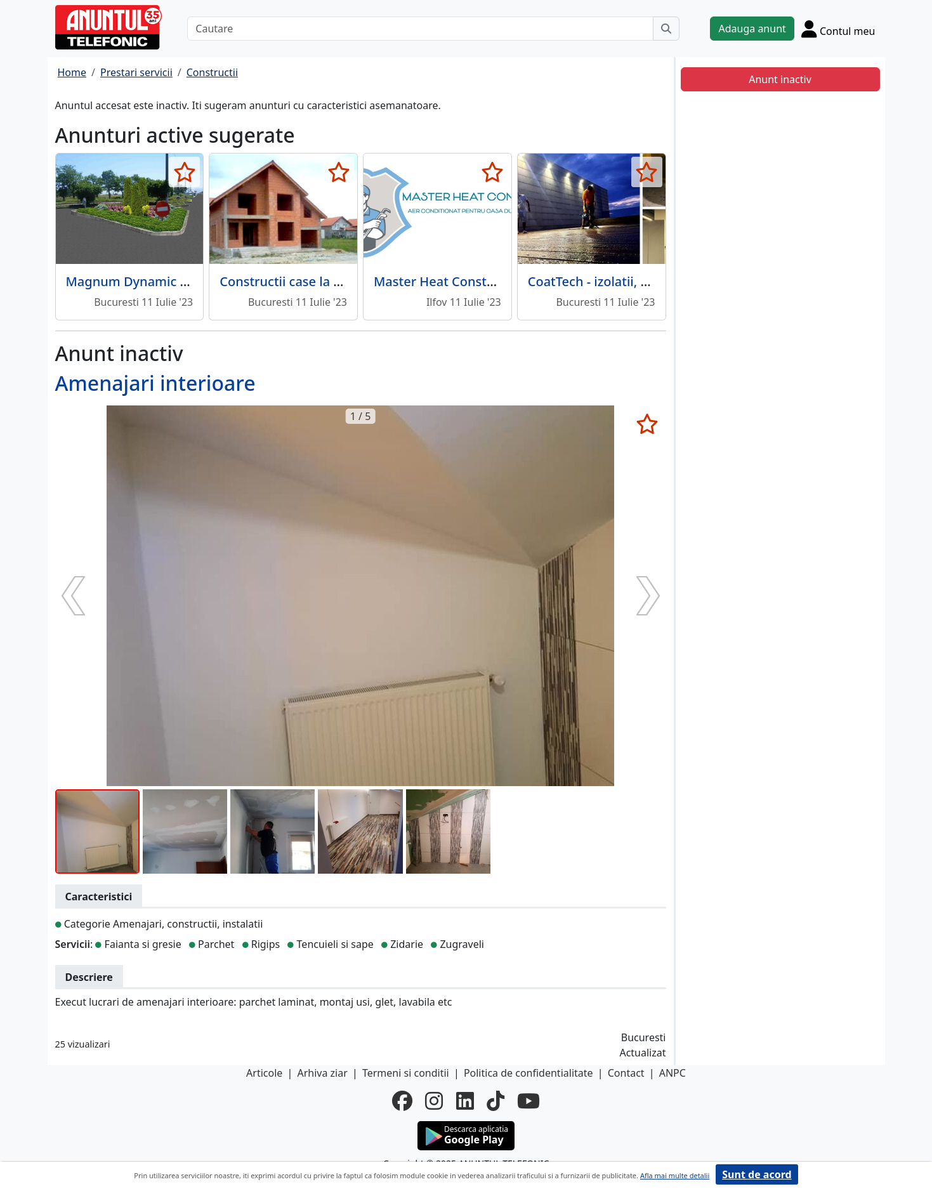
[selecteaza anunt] (184, 172)
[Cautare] (420, 28)
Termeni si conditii (405, 1073)
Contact (626, 1073)
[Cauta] (666, 28)
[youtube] (528, 1101)
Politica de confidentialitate (528, 1073)
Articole (264, 1073)
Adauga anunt (751, 29)
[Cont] (838, 28)
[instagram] (434, 1101)
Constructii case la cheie (292, 281)
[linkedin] (465, 1101)
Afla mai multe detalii (674, 1175)
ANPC (672, 1073)
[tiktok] (495, 1101)
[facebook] (402, 1101)
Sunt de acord (756, 1174)
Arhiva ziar (322, 1073)
